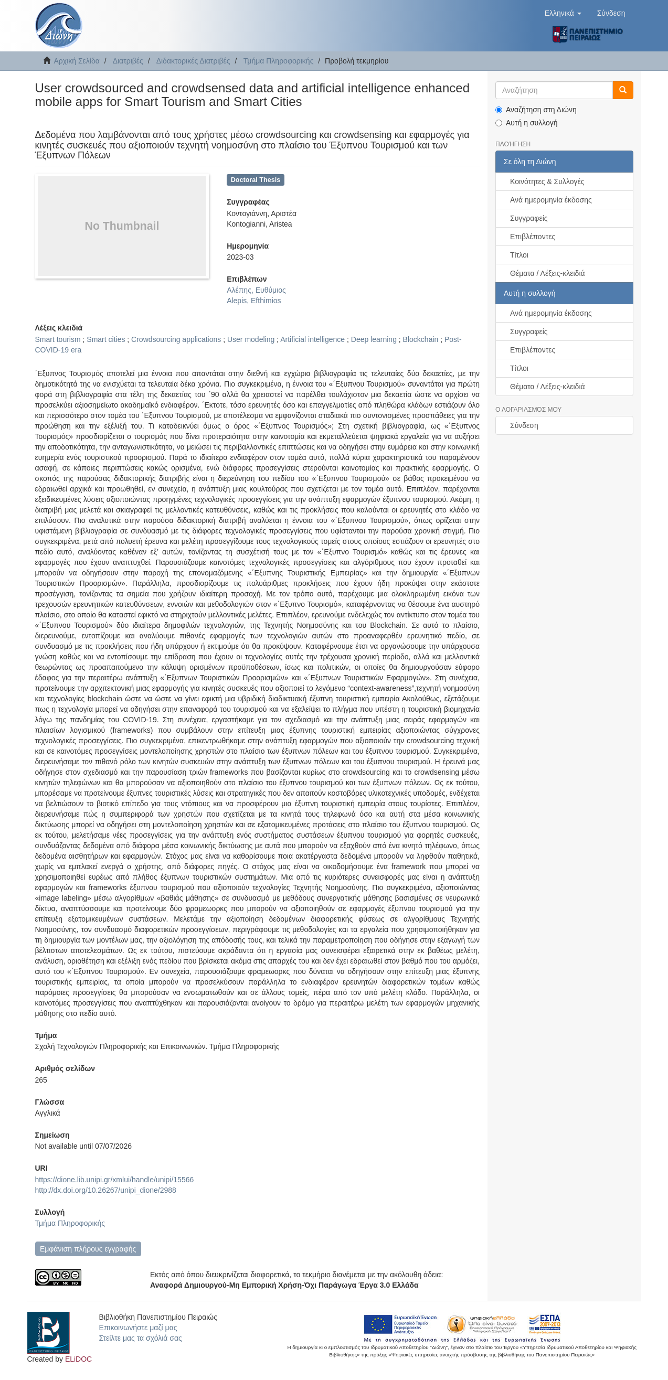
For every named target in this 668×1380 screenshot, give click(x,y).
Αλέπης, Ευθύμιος (256, 290)
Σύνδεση (524, 425)
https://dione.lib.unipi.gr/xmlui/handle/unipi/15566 (114, 1179)
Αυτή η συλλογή (526, 123)
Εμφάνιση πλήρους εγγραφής (88, 1249)
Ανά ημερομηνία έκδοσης (551, 200)
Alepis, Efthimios (254, 300)
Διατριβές (128, 61)
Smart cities (106, 339)
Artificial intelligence (312, 339)
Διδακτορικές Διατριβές (193, 61)
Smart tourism (58, 339)
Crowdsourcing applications (176, 339)
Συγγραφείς (529, 218)
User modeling (250, 339)
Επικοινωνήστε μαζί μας (138, 1327)
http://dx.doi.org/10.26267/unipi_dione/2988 (105, 1190)
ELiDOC (78, 1359)
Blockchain (421, 339)
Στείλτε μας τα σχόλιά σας (140, 1338)
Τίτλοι (519, 255)
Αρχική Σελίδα (77, 61)
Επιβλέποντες (532, 236)
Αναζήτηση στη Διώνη (536, 109)
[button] (563, 13)
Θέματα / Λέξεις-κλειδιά (547, 273)
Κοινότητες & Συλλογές (547, 181)
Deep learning (374, 339)
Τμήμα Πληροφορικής (278, 61)
